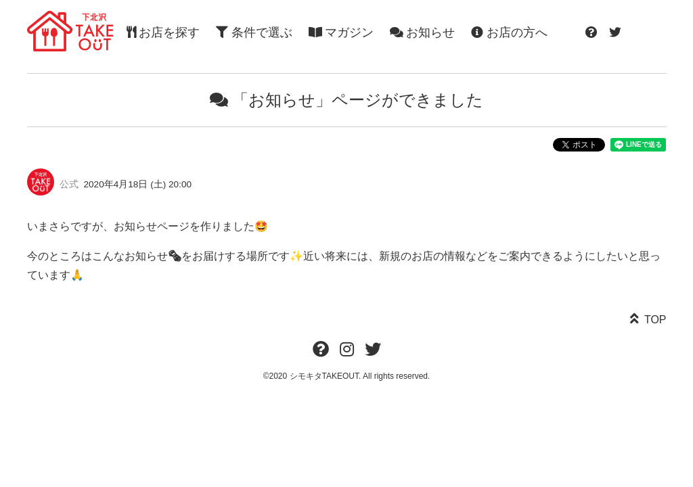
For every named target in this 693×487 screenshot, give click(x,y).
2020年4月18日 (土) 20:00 (138, 184)
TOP (655, 319)
